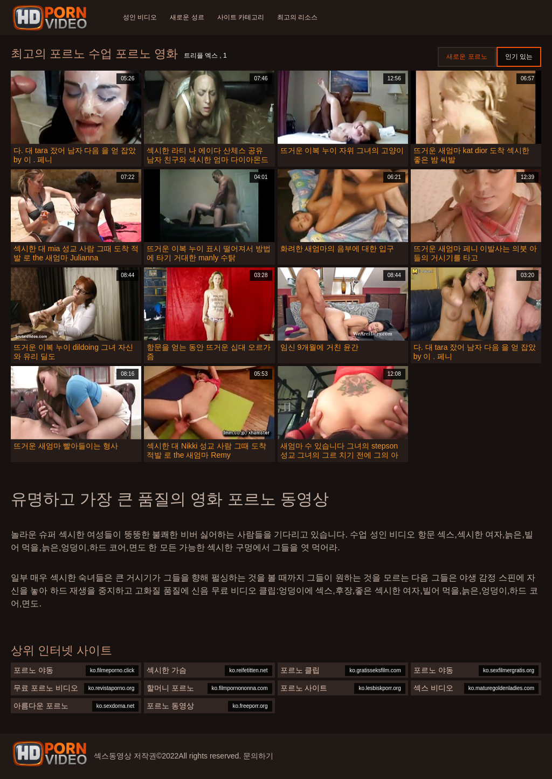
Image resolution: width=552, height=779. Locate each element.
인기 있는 (519, 56)
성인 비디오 (140, 17)
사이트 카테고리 (240, 17)
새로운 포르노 (466, 56)
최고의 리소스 (297, 17)
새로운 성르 (187, 17)
